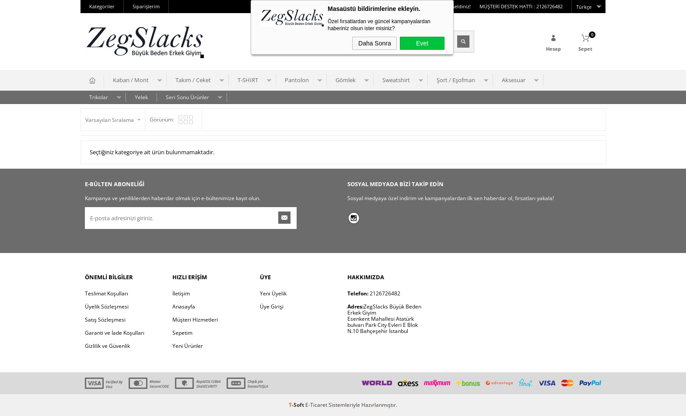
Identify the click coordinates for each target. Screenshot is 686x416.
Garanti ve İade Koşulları (114, 332)
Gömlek (346, 80)
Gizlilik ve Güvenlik (107, 346)
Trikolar (98, 97)
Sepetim (182, 332)
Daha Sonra (374, 43)
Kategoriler (102, 6)
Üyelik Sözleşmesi (107, 306)
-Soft (297, 405)
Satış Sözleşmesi (105, 319)
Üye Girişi (272, 306)
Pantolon (297, 80)
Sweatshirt (396, 80)
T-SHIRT (248, 80)
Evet (422, 43)
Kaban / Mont (131, 80)
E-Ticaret (316, 405)
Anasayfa (183, 306)
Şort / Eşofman (456, 80)
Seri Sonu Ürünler (187, 97)
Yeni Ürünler (187, 346)
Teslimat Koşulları (106, 293)
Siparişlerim (146, 6)
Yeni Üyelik (273, 293)
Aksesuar (513, 80)
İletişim (181, 293)
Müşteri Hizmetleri (195, 319)
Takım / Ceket (193, 80)
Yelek (141, 97)
